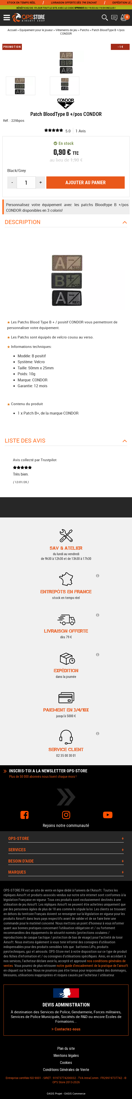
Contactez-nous (66, 1029)
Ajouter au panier (85, 182)
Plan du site (66, 1048)
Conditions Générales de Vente (66, 1069)
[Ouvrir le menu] (7, 17)
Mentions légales (66, 1055)
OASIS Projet (54, 1093)
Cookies (66, 1062)
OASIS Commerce (74, 1093)
